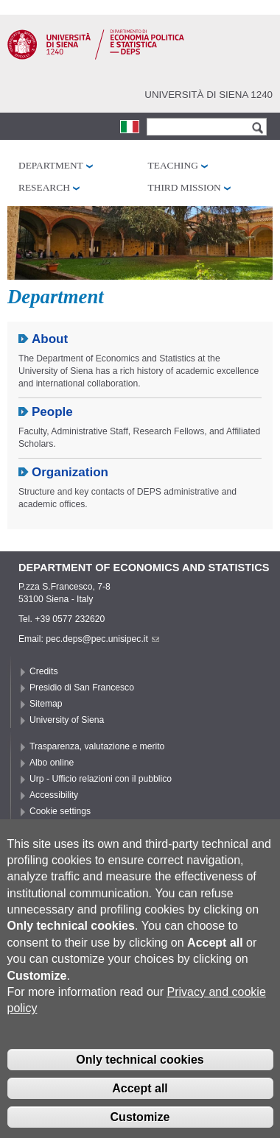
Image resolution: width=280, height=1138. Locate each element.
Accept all (140, 1105)
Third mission (184, 187)
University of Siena (66, 720)
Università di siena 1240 (208, 94)
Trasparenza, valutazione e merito (96, 746)
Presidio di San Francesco (81, 687)
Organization (70, 472)
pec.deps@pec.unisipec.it (102, 639)
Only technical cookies (139, 1076)
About (50, 339)
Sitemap (46, 704)
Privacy (44, 827)
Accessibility (53, 795)
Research (44, 187)
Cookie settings (60, 811)
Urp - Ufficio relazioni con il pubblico (100, 779)
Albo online (51, 762)
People (52, 412)
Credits (43, 671)
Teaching (173, 165)
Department (50, 165)
